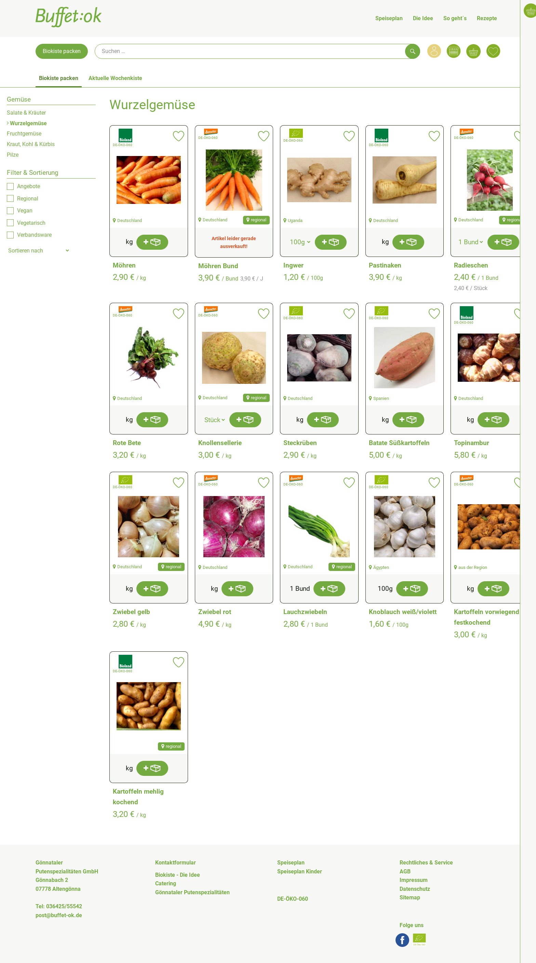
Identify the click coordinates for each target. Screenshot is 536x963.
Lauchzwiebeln (305, 612)
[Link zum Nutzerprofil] (434, 51)
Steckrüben (300, 443)
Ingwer (293, 265)
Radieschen (471, 265)
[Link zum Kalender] (453, 51)
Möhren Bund (218, 266)
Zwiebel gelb (131, 612)
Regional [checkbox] (27, 198)
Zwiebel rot (214, 612)
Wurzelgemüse (27, 123)
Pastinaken (385, 265)
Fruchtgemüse (24, 133)
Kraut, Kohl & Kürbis (31, 144)
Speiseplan (389, 18)
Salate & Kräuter (26, 112)
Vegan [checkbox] (24, 210)
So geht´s (455, 18)
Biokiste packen (62, 51)
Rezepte (487, 18)
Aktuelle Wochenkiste (115, 78)
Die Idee (423, 18)
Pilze (12, 155)
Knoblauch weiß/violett (403, 612)
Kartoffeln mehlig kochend (138, 797)
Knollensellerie (220, 443)
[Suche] (257, 51)
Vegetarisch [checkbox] (31, 223)
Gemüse (19, 99)
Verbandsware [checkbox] (34, 235)
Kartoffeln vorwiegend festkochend (486, 617)
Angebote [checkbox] (28, 186)
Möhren (124, 265)
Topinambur (471, 443)
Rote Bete (127, 443)
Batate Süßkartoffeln (399, 443)
